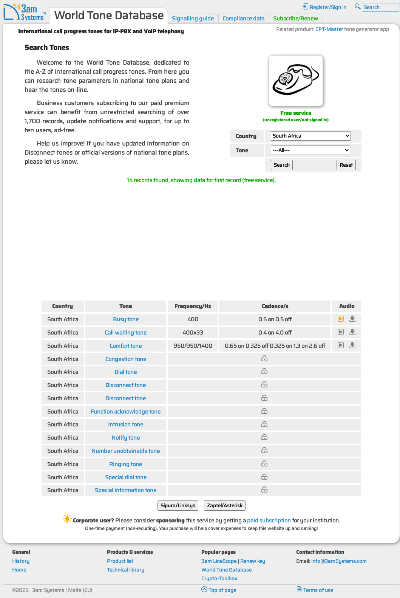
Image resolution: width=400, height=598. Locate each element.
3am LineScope (218, 561)
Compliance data (243, 18)
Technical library (125, 570)
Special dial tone (126, 477)
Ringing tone (125, 464)
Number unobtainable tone (125, 450)
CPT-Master (329, 29)
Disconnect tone (125, 385)
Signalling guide (193, 18)
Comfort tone (126, 345)
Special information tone (125, 490)
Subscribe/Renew (295, 18)
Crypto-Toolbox (219, 579)
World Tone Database (226, 570)
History (20, 561)
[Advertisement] (201, 240)
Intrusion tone (125, 424)
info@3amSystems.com (339, 561)
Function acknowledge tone (126, 411)
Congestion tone (125, 359)
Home (19, 570)
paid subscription (269, 520)
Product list (120, 561)
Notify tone (125, 437)
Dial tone (125, 371)
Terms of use (314, 590)
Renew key (252, 561)
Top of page (218, 590)
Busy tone (126, 319)
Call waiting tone (126, 332)
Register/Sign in (324, 7)
